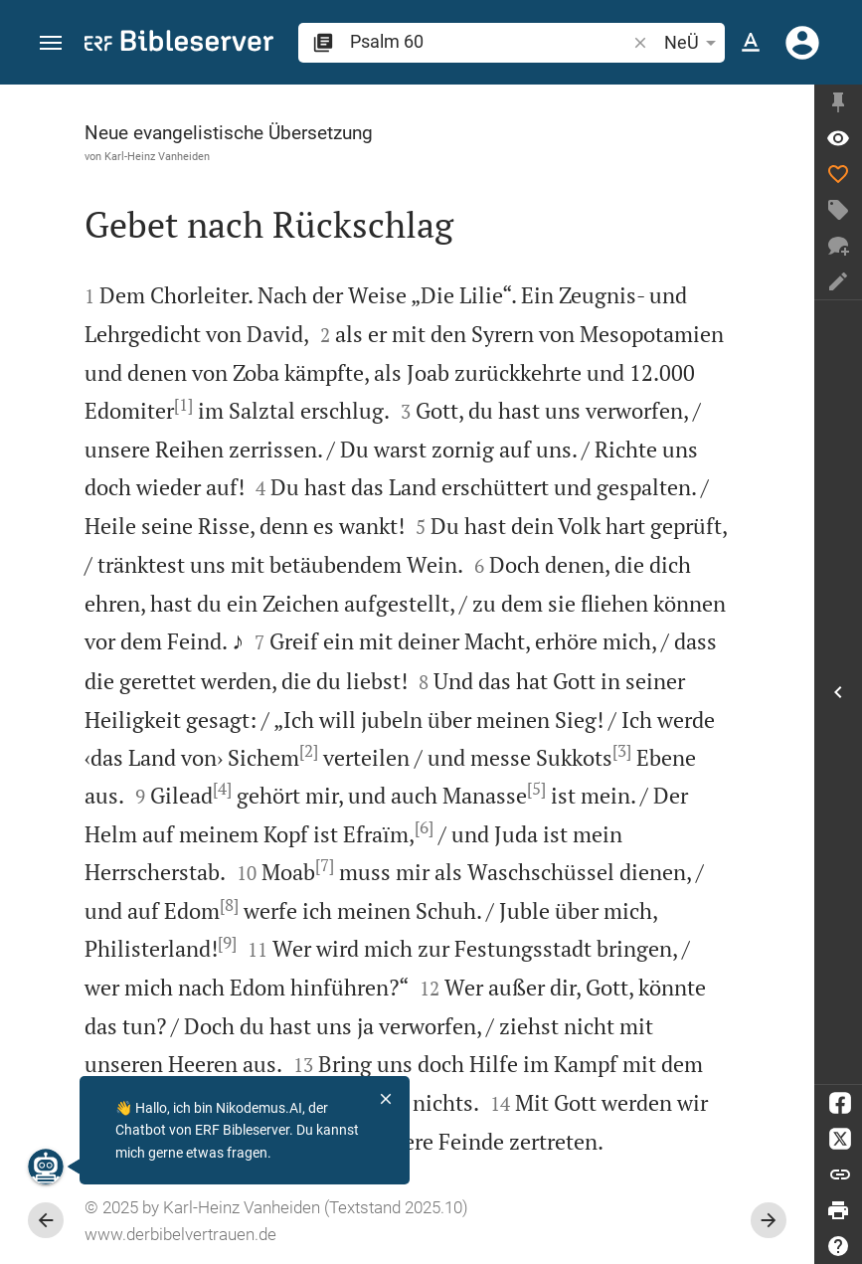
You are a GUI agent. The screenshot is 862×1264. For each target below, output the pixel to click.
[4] (222, 789)
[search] (489, 41)
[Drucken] (838, 1210)
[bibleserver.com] (179, 44)
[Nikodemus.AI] (46, 1166)
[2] (308, 751)
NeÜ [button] (693, 43)
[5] (536, 789)
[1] (183, 405)
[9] (227, 943)
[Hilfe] (838, 1246)
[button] (51, 43)
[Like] (838, 174)
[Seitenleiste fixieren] (838, 102)
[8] (229, 905)
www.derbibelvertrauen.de (180, 1234)
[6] (424, 827)
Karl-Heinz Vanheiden (157, 156)
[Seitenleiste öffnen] (838, 692)
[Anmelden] (802, 43)
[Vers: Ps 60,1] (838, 138)
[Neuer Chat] (838, 246)
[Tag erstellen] (838, 210)
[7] (324, 865)
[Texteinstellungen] (751, 43)
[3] (621, 751)
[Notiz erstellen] (838, 281)
